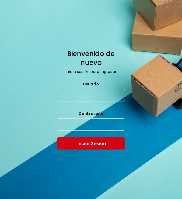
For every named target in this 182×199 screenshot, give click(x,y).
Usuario (91, 84)
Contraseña (91, 113)
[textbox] (91, 95)
